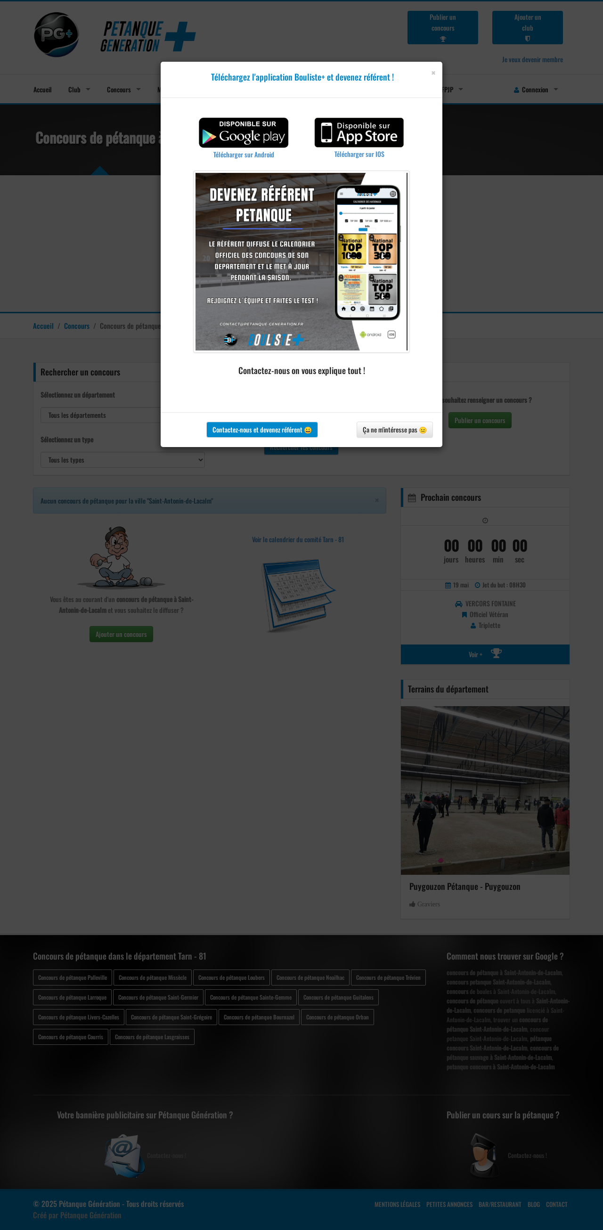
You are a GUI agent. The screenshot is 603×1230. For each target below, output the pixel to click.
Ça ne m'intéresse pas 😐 (395, 429)
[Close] (433, 73)
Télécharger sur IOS (359, 154)
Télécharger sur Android (243, 154)
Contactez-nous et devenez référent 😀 (262, 429)
